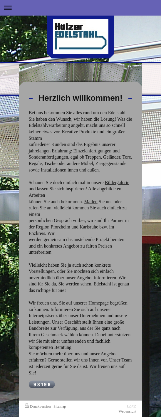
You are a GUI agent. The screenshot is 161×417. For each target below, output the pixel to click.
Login (131, 406)
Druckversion (38, 406)
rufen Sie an (40, 207)
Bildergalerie (117, 182)
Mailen (90, 201)
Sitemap (59, 406)
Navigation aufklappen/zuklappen (80, 7)
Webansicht (127, 411)
